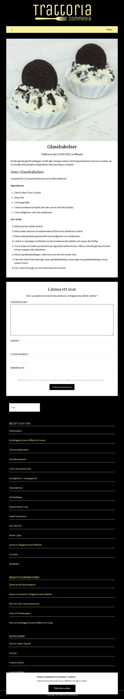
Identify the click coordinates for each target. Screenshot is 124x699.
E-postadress (20, 354)
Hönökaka (14, 563)
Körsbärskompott (17, 459)
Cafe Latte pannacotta (20, 468)
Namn (15, 340)
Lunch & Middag (17, 672)
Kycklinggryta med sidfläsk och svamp (27, 440)
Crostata (13, 554)
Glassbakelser (16, 487)
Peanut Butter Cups (18, 506)
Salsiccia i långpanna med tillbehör (25, 544)
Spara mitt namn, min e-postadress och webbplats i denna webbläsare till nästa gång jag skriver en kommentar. (62, 380)
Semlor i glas (15, 535)
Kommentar (19, 302)
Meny (109, 29)
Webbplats (17, 367)
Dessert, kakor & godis (20, 643)
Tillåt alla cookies (62, 688)
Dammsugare (15, 430)
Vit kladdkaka (15, 497)
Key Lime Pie (15, 525)
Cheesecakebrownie (18, 449)
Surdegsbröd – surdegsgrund (23, 478)
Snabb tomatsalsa (17, 516)
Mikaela (78, 154)
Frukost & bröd (16, 662)
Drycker (13, 653)
